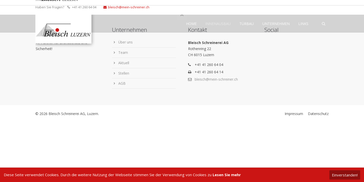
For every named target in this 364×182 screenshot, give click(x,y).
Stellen (123, 73)
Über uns (125, 42)
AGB (122, 83)
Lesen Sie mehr (227, 174)
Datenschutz (318, 113)
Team (123, 52)
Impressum (294, 113)
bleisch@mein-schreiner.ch (126, 7)
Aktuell (123, 62)
